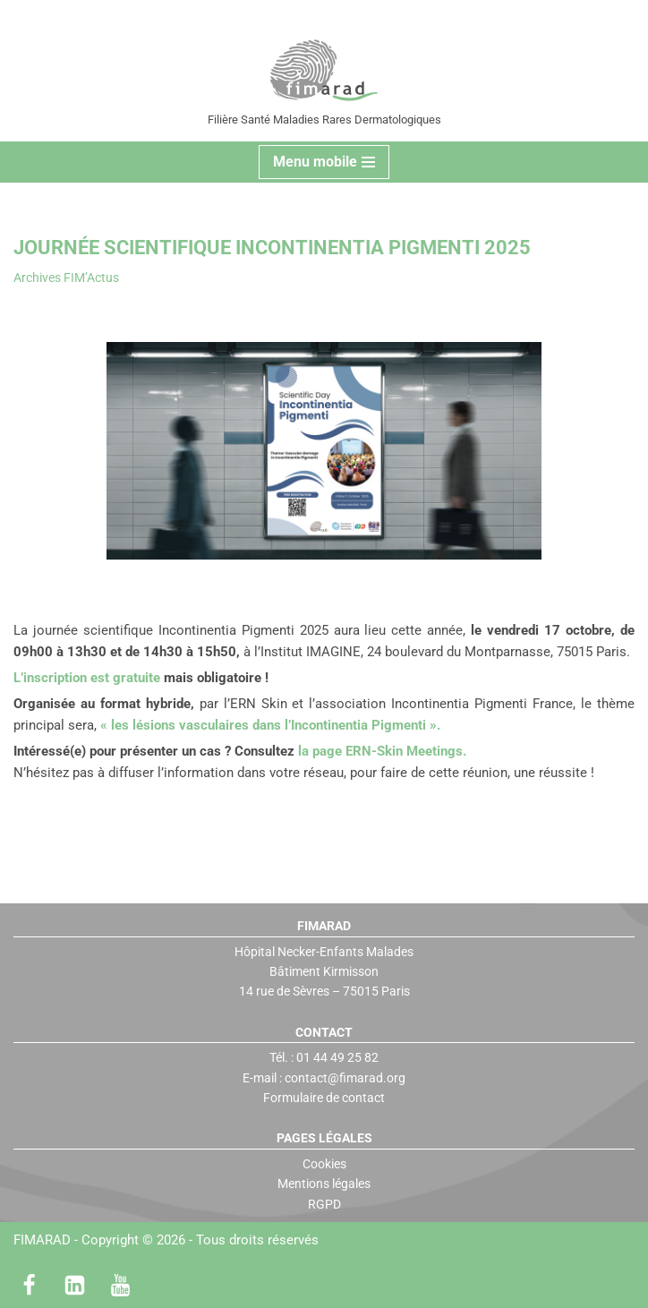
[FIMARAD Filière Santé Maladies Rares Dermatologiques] (324, 71)
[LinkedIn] (74, 1285)
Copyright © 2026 (200, 1240)
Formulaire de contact (324, 1097)
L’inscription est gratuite (86, 678)
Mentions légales (324, 1183)
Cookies (324, 1164)
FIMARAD (42, 1240)
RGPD (324, 1204)
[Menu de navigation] (324, 162)
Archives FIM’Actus (66, 277)
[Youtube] (120, 1285)
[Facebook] (29, 1285)
